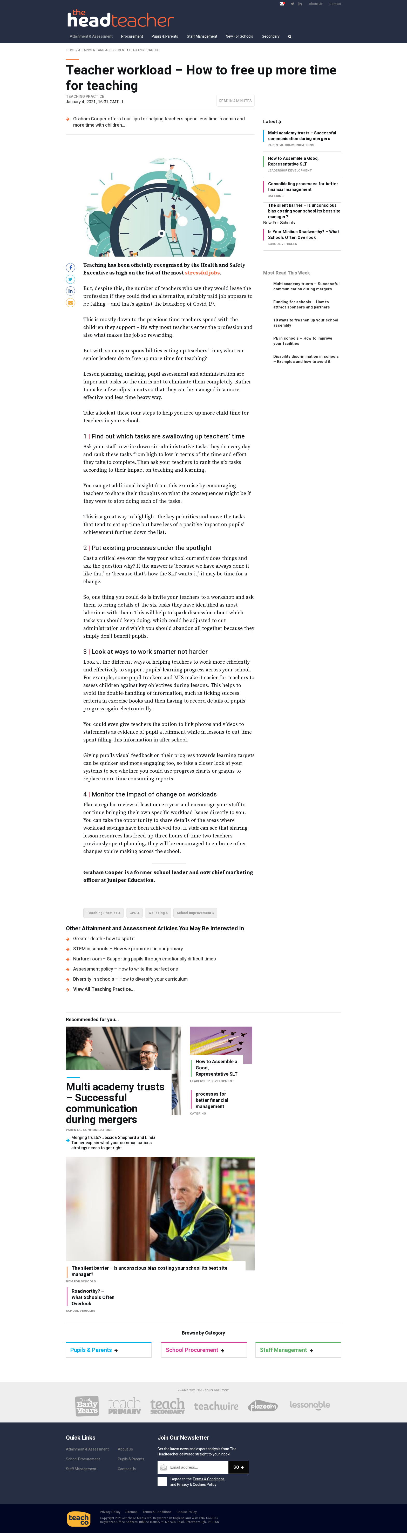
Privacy (183, 1484)
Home (70, 50)
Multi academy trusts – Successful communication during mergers (302, 136)
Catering (198, 1113)
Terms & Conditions (209, 1479)
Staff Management (202, 36)
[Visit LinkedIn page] (300, 4)
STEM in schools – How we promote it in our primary (128, 948)
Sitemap (131, 1512)
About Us (316, 4)
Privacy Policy (110, 1512)
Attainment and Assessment (102, 50)
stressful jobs (202, 273)
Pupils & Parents (165, 36)
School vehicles (80, 1310)
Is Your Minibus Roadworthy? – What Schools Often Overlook (303, 235)
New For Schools (239, 36)
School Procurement (195, 1350)
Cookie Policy (187, 1512)
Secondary (271, 36)
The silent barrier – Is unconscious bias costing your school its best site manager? (304, 211)
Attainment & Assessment (91, 36)
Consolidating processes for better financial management (303, 187)
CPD (135, 912)
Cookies (199, 1484)
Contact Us (127, 1469)
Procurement (132, 36)
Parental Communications (89, 1130)
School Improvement (195, 912)
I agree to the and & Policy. (197, 1481)
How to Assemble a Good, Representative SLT (293, 161)
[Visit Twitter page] (292, 4)
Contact (335, 4)
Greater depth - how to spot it (104, 938)
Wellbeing (158, 912)
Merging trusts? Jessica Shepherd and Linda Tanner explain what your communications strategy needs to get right (113, 1143)
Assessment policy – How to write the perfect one (125, 969)
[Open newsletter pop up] (282, 4)
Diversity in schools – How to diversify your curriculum (130, 979)
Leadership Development (212, 1081)
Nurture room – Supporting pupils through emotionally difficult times (144, 959)
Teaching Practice (144, 50)
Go (238, 1467)
